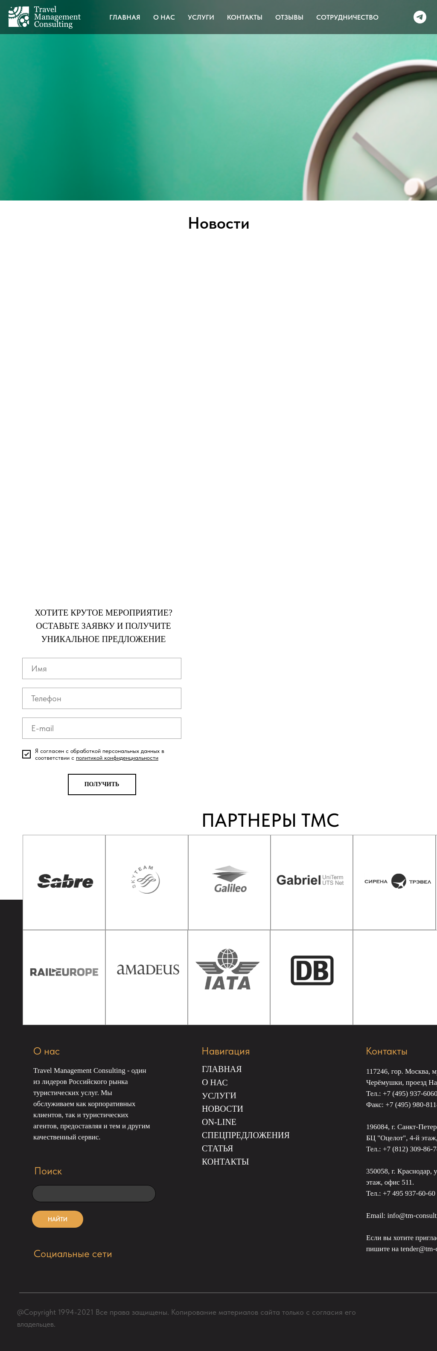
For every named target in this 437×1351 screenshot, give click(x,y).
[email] (101, 728)
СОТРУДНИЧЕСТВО (347, 17)
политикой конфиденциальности (117, 757)
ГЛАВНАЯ (124, 17)
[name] (101, 668)
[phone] (101, 698)
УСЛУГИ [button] (201, 17)
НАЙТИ (57, 1219)
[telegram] (420, 17)
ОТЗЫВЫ (289, 17)
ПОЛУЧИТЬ (101, 784)
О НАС (164, 17)
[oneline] (94, 1193)
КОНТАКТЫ (244, 17)
